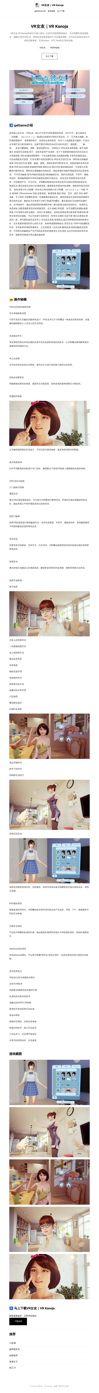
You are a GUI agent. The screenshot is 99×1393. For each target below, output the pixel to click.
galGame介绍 (40, 11)
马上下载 (60, 11)
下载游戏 (19, 1322)
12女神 (12, 1344)
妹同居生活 (14, 1350)
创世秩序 (13, 1356)
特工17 (12, 1369)
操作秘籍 (51, 11)
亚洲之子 (13, 1362)
